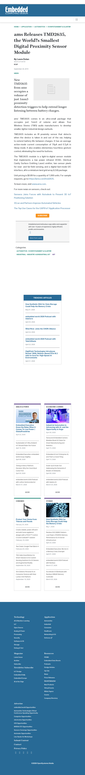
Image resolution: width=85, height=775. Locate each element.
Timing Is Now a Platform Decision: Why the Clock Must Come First (26, 468)
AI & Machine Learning (21, 621)
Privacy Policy (20, 748)
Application (26, 27)
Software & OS (19, 641)
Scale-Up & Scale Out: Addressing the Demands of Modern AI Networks (56, 468)
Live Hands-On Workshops (23, 736)
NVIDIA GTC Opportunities (23, 726)
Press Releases (49, 677)
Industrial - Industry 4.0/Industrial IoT (33, 254)
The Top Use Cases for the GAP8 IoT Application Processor (42, 208)
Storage (16, 644)
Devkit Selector (50, 681)
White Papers (49, 691)
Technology (19, 617)
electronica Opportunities (23, 720)
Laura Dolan (23, 59)
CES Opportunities (20, 723)
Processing (18, 634)
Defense (48, 638)
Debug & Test (18, 648)
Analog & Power (19, 631)
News (46, 674)
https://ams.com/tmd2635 (41, 179)
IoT (53, 254)
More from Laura (36, 238)
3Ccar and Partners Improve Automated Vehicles (37, 203)
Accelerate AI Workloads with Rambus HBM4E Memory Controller (56, 574)
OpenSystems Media (45, 763)
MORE (27, 492)
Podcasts (47, 664)
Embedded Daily (19, 675)
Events (46, 694)
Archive (16, 660)
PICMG (46, 657)
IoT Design (18, 671)
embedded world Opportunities (25, 707)
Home (16, 27)
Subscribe (42, 215)
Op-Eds (46, 671)
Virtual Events (49, 688)
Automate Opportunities (22, 733)
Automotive (39, 27)
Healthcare (48, 631)
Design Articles (49, 667)
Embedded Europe (20, 678)
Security (17, 638)
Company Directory (51, 698)
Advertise (18, 703)
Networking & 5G (50, 634)
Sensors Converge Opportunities (25, 730)
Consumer (47, 627)
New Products (49, 684)
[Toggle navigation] (77, 19)
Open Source (18, 627)
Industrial (47, 624)
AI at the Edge (19, 681)
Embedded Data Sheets (52, 660)
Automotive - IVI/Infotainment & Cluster (34, 251)
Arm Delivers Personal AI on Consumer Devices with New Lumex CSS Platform (26, 574)
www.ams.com (39, 184)
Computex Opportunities (22, 716)
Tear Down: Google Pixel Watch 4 (27, 546)
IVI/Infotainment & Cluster (59, 27)
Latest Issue (18, 657)
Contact (17, 744)
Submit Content (21, 740)
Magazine (18, 653)
